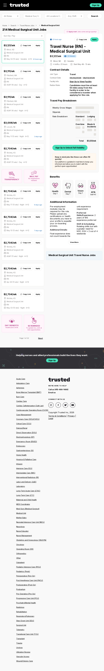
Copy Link (25, 45)
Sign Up (95, 5)
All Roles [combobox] (8, 16)
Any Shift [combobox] (72, 16)
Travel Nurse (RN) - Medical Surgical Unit (70, 49)
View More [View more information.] (74, 242)
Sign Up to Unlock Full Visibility (69, 147)
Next (40, 338)
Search (94, 16)
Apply (38, 45)
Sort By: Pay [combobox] (9, 36)
